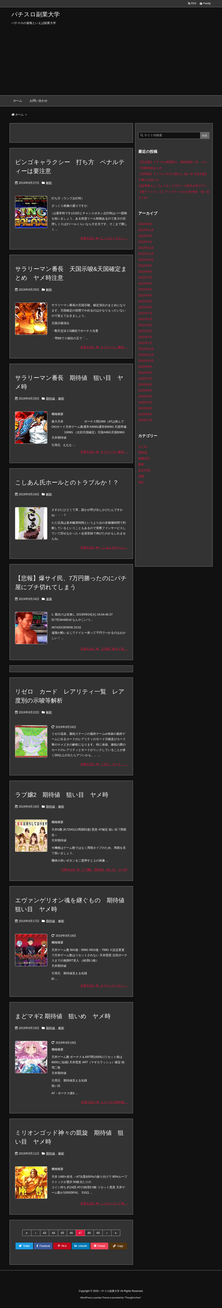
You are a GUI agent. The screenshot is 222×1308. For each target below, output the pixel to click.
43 (44, 1233)
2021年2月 (145, 337)
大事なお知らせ (148, 180)
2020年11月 (146, 354)
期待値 (50, 398)
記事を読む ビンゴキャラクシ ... (103, 238)
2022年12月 (146, 247)
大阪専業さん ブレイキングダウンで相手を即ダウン (172, 185)
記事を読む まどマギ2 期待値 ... (104, 1102)
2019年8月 (145, 414)
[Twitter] (24, 1246)
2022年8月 (145, 271)
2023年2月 (145, 236)
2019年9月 (145, 408)
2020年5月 (145, 390)
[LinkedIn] (81, 1246)
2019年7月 (145, 420)
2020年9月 (145, 366)
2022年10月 (146, 259)
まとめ (142, 446)
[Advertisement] (111, 63)
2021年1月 (145, 343)
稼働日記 (144, 458)
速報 (49, 599)
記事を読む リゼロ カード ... (103, 764)
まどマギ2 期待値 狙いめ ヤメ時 (63, 1016)
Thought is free (132, 1297)
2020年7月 (145, 378)
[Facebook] (43, 1246)
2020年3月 (145, 402)
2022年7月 (145, 277)
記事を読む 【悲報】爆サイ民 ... (103, 648)
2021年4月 (145, 325)
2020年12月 (146, 349)
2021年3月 (145, 331)
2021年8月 (145, 307)
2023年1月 (145, 242)
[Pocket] (99, 1246)
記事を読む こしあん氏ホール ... (103, 547)
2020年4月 (145, 396)
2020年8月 (145, 372)
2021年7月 (145, 313)
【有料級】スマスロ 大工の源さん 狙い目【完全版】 (173, 174)
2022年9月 (145, 265)
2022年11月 (146, 253)
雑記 (141, 482)
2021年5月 (145, 319)
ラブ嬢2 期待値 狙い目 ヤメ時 (62, 794)
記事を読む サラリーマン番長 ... (103, 347)
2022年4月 (145, 295)
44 (53, 1233)
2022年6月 (145, 283)
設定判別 (144, 470)
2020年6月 (145, 384)
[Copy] (118, 1246)
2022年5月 (145, 289)
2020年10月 (146, 360)
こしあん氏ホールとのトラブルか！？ (67, 482)
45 (62, 1233)
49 (98, 1233)
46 (71, 1233)
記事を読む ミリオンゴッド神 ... (103, 1203)
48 (89, 1233)
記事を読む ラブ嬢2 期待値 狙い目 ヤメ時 (94, 869)
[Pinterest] (62, 1246)
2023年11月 (146, 230)
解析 (49, 182)
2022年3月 (145, 301)
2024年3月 (145, 224)
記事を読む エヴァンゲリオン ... (103, 985)
